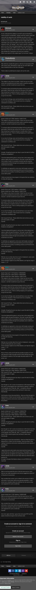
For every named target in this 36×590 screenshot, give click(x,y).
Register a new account (18, 536)
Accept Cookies (5, 587)
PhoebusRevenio (10, 58)
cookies (9, 580)
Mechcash (4, 21)
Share (8, 555)
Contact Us (24, 573)
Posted (10, 30)
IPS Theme (12, 573)
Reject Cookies (15, 587)
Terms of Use (7, 583)
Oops (6, 184)
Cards (9, 23)
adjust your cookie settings (8, 581)
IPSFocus (17, 573)
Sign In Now (18, 546)
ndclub (7, 76)
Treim (7, 405)
